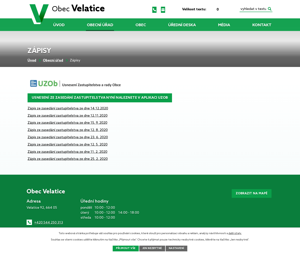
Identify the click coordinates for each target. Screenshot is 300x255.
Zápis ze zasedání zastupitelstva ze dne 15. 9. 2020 (67, 123)
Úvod (59, 25)
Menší (211, 9)
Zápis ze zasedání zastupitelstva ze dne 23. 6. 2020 (68, 137)
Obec (140, 25)
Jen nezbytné (152, 248)
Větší (224, 9)
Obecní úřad (100, 25)
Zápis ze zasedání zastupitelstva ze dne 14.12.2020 (68, 108)
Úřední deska (182, 25)
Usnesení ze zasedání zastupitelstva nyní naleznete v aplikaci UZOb (101, 98)
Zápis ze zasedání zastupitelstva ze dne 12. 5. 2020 (68, 145)
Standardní (217, 9)
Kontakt (261, 25)
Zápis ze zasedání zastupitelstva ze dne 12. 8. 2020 (68, 130)
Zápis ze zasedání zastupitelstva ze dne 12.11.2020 (68, 116)
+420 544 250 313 (48, 223)
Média (224, 25)
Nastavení (178, 248)
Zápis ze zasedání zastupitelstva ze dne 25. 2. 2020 (68, 159)
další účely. (235, 233)
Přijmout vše (124, 248)
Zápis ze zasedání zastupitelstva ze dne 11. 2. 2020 (67, 152)
